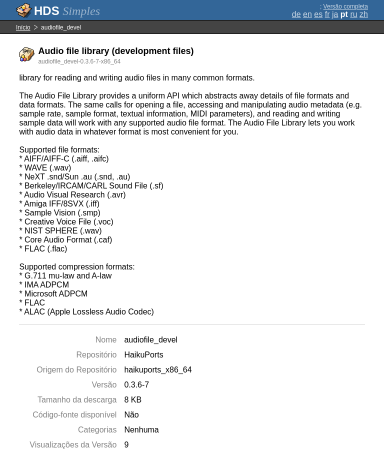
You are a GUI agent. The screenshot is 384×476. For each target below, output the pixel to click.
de (296, 14)
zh (364, 14)
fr (327, 14)
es (318, 14)
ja (335, 14)
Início (23, 27)
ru (353, 14)
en (307, 14)
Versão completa (346, 6)
